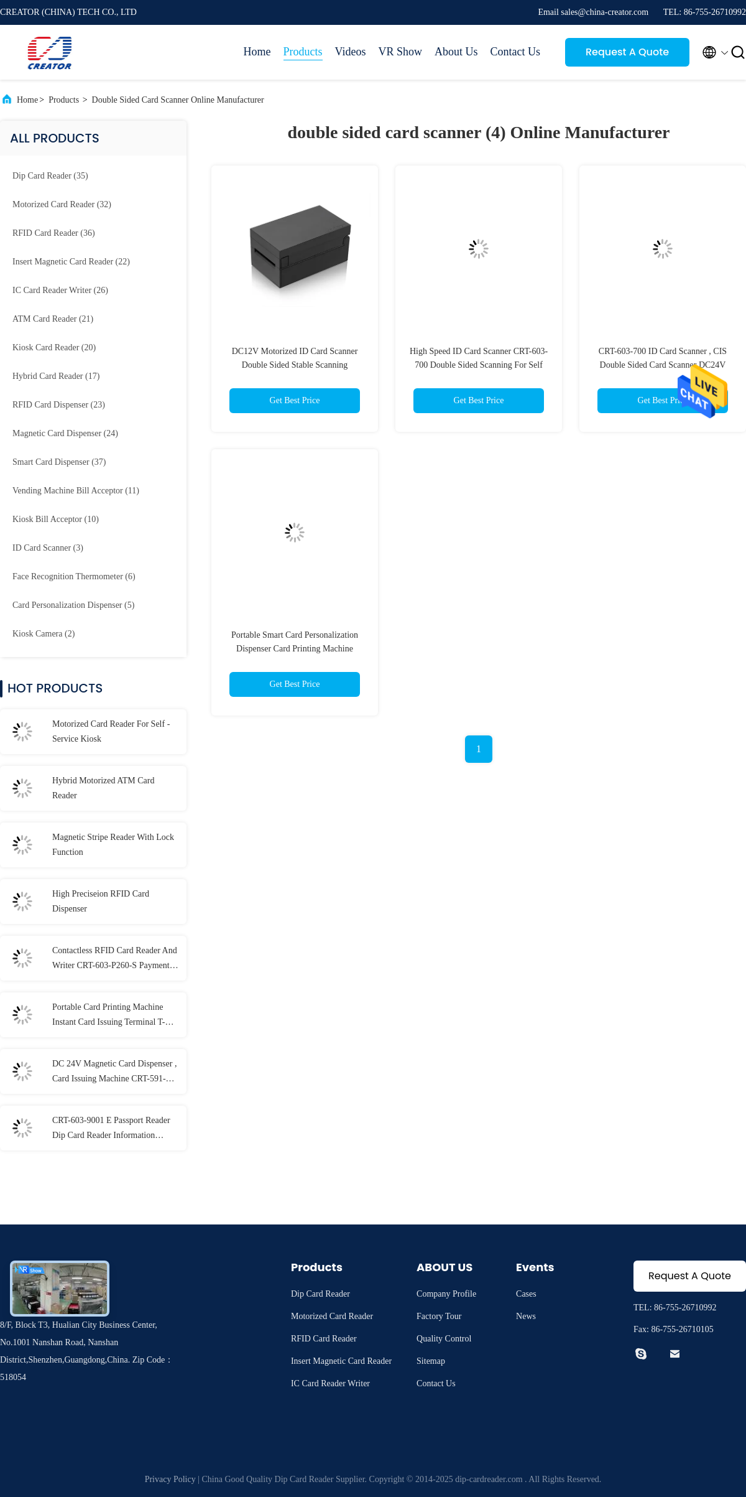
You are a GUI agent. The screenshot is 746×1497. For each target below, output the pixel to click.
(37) (59, 462)
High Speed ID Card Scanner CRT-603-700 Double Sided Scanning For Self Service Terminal (479, 365)
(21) (52, 319)
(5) (73, 605)
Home (257, 51)
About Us (456, 51)
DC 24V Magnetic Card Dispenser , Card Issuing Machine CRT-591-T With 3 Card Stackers (114, 1072)
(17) (55, 376)
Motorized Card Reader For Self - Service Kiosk (111, 731)
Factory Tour (439, 1316)
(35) (50, 175)
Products (303, 51)
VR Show (400, 51)
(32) (61, 204)
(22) (71, 261)
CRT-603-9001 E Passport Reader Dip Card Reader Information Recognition (111, 1129)
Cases (526, 1294)
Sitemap (431, 1361)
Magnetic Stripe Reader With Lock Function (113, 844)
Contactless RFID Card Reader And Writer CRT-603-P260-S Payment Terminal (114, 959)
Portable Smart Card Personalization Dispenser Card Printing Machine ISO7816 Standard (294, 648)
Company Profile (446, 1294)
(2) (43, 633)
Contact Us (515, 51)
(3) (47, 548)
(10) (55, 519)
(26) (60, 290)
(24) (65, 433)
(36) (53, 233)
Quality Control (444, 1338)
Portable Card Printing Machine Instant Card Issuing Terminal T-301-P (108, 1016)
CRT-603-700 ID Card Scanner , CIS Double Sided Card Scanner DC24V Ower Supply (663, 365)
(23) (58, 404)
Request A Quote (627, 52)
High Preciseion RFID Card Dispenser (100, 901)
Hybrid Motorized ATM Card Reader (103, 788)
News (526, 1316)
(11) (75, 490)
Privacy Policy (170, 1479)
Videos (350, 51)
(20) (54, 347)
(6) (74, 576)
